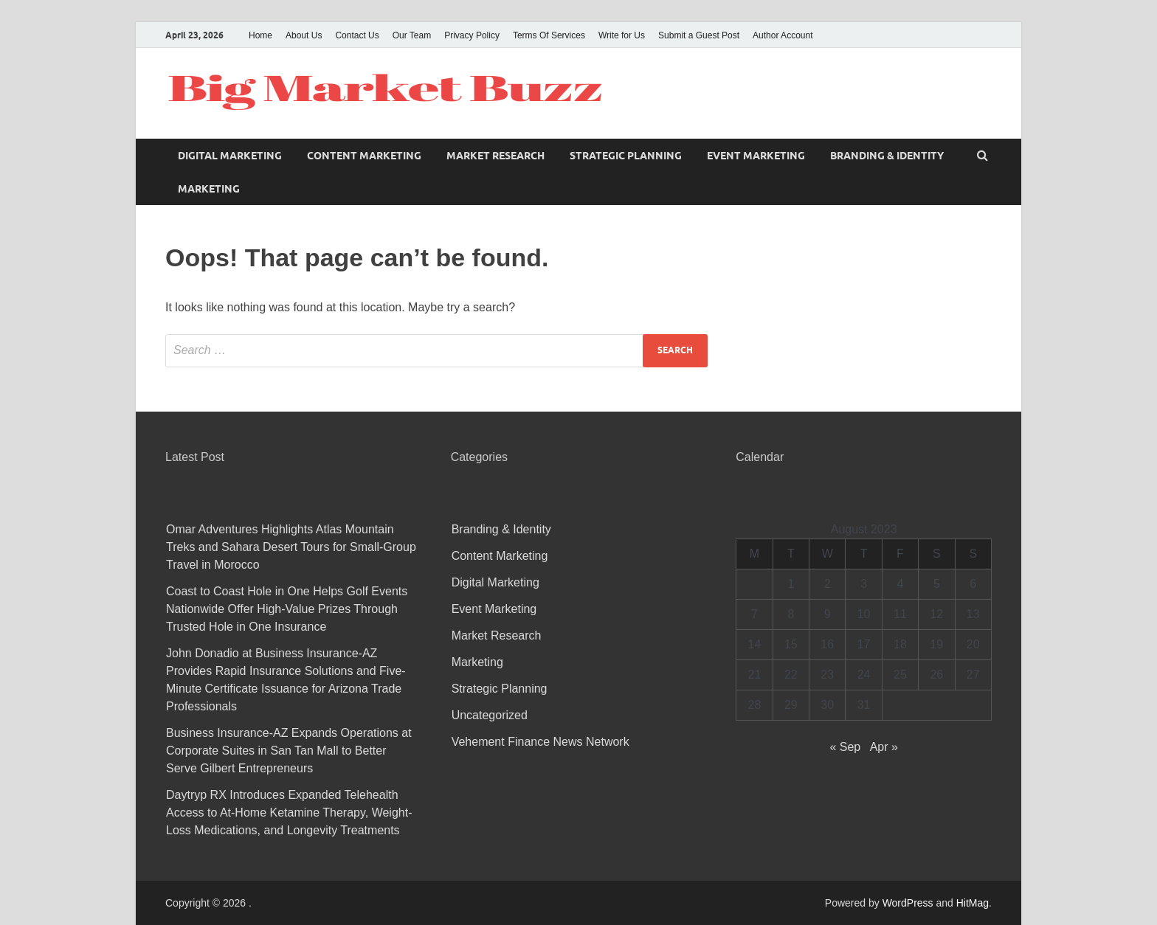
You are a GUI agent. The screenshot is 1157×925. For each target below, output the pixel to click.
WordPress (908, 903)
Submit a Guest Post (698, 35)
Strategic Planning (626, 156)
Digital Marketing (230, 156)
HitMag (972, 903)
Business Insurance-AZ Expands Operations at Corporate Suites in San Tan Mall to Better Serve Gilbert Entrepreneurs (289, 751)
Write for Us (621, 35)
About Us (304, 35)
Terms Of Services (549, 35)
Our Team (412, 35)
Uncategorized (490, 715)
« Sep (844, 747)
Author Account (782, 35)
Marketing (209, 189)
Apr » (884, 747)
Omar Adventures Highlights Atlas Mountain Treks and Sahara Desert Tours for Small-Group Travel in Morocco (291, 547)
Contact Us (357, 35)
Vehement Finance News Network (540, 741)
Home (260, 35)
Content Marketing (364, 156)
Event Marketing (756, 156)
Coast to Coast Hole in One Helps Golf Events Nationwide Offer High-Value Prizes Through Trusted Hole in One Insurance (286, 609)
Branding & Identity (887, 156)
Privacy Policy (472, 35)
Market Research (495, 156)
